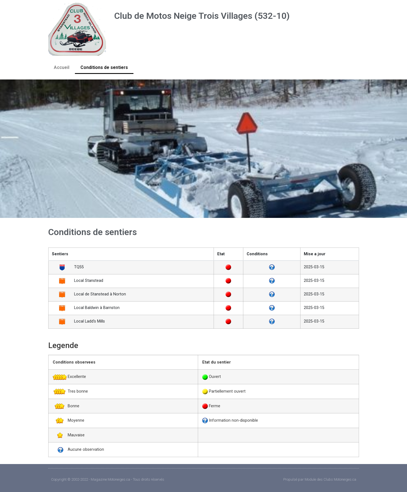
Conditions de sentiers (104, 67)
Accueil (61, 67)
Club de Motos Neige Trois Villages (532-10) (202, 16)
